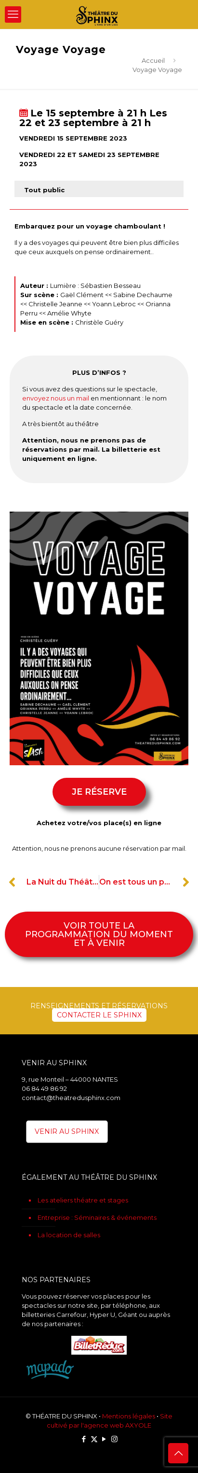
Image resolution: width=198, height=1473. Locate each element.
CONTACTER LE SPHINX (99, 1015)
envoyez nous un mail (55, 398)
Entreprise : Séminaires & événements (97, 1217)
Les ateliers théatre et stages (83, 1200)
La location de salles (69, 1235)
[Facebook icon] (84, 1439)
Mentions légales (128, 1416)
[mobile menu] (13, 14)
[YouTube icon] (104, 1439)
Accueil (153, 60)
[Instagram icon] (114, 1439)
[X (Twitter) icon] (94, 1439)
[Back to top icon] (178, 1453)
